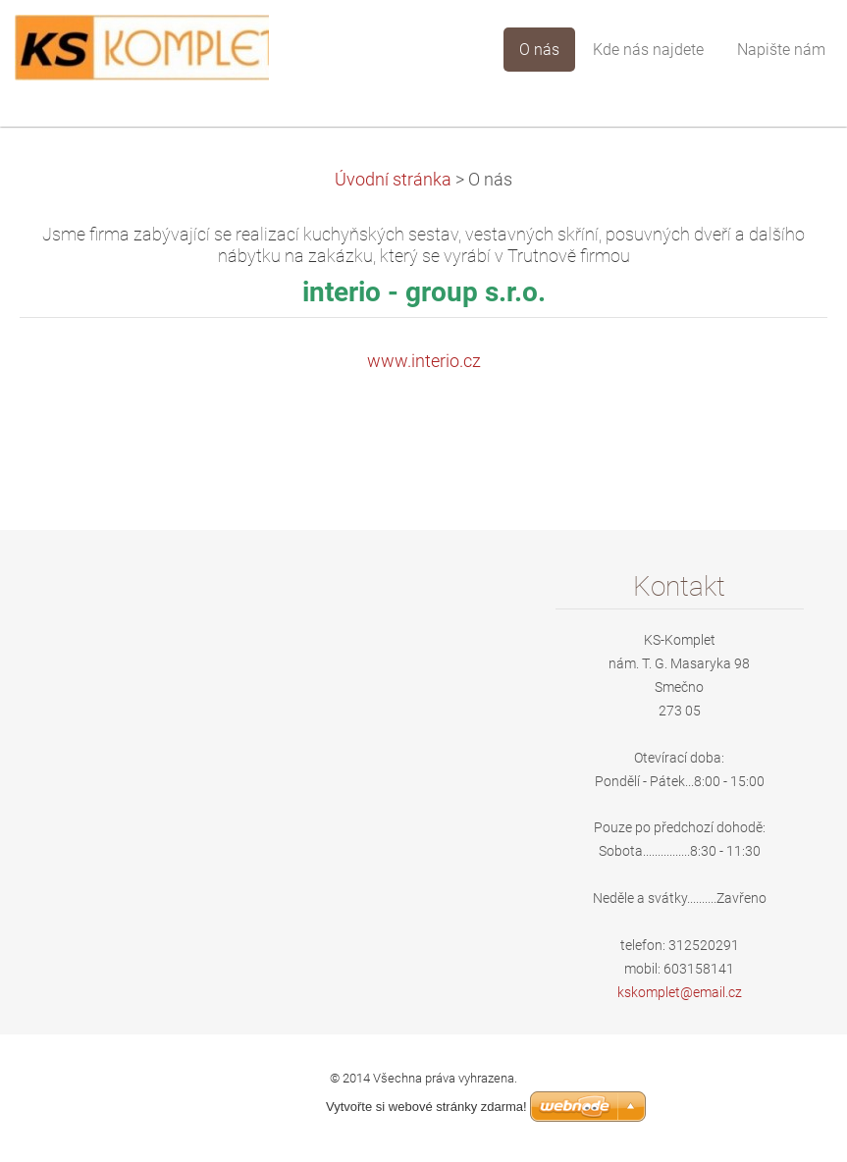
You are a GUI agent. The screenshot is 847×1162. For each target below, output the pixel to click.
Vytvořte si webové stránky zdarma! (426, 1106)
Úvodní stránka (393, 179)
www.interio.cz (424, 361)
